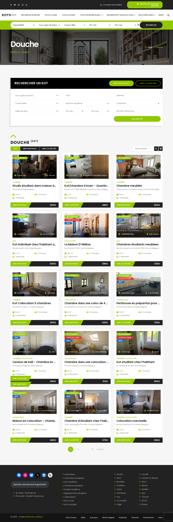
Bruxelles (120, 481)
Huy (117, 497)
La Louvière (121, 500)
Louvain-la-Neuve (148, 478)
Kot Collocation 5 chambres (31, 303)
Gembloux (120, 493)
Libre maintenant (121, 83)
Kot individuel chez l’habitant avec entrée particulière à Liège (54, 244)
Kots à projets (70, 504)
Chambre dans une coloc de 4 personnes (92, 303)
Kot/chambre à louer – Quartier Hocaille (91, 186)
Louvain (144, 474)
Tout (15, 148)
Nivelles (143, 489)
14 (92, 449)
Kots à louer (71, 517)
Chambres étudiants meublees (137, 244)
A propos (94, 517)
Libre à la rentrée (148, 83)
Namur (143, 485)
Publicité (123, 517)
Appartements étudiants (75, 493)
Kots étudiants (70, 482)
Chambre (16, 182)
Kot (14, 241)
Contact (135, 517)
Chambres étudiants (73, 485)
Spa (142, 493)
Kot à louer (69, 500)
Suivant (100, 449)
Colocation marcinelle (131, 421)
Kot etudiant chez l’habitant (135, 362)
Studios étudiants (72, 489)
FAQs (83, 517)
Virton (143, 500)
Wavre (143, 504)
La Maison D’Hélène (77, 244)
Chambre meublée (129, 186)
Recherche (151, 25)
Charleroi (120, 485)
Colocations (69, 474)
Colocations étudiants (74, 478)
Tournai (144, 497)
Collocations (70, 497)
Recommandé (141, 148)
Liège (118, 504)
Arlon (118, 478)
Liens (160, 517)
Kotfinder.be (30, 493)
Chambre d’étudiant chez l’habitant (88, 421)
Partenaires (148, 517)
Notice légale (108, 517)
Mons (142, 481)
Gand (118, 489)
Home (150, 47)
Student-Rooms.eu (35, 496)
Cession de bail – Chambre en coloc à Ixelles (42, 362)
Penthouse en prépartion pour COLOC (142, 303)
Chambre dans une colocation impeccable (93, 362)
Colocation (70, 241)
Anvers (119, 474)
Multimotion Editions (33, 517)
